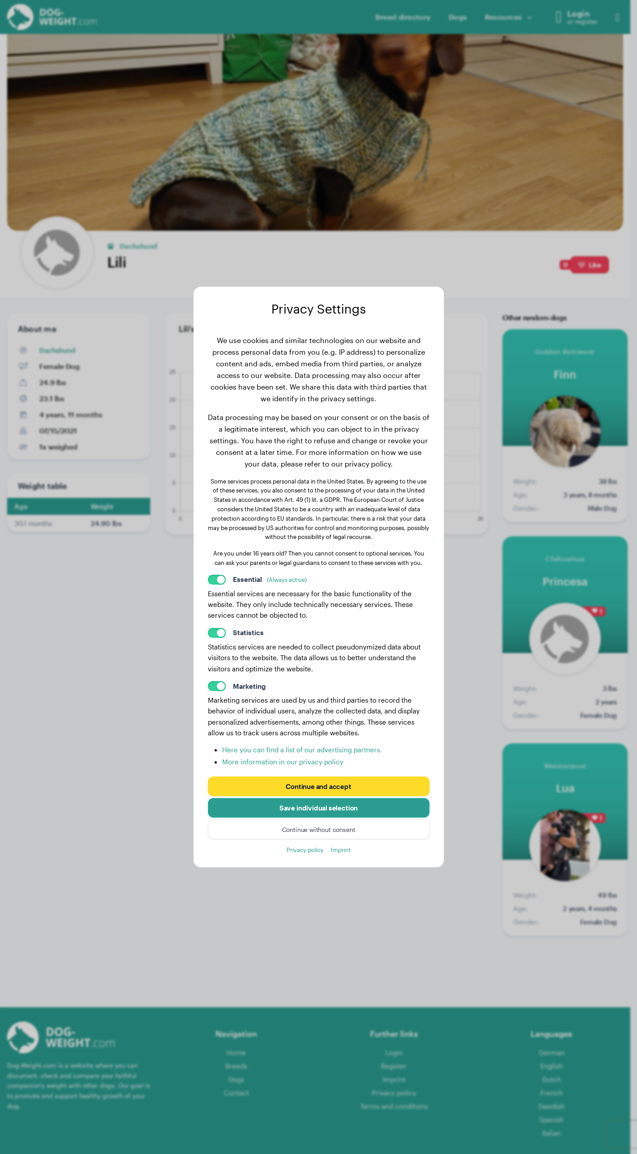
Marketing (249, 686)
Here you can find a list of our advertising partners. (302, 750)
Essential (270, 579)
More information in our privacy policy (282, 762)
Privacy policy (305, 849)
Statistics (248, 632)
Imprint (341, 849)
